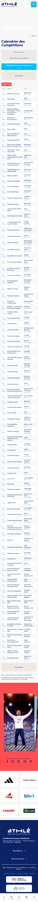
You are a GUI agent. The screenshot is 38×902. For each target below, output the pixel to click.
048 (25, 456)
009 (25, 451)
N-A (29, 100)
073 (25, 433)
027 (25, 251)
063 (25, 421)
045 (25, 439)
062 (25, 225)
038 (25, 490)
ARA (29, 125)
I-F (29, 130)
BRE (29, 187)
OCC (29, 141)
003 (25, 125)
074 (25, 331)
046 (25, 469)
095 (25, 290)
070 (25, 210)
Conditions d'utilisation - (10, 873)
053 (25, 176)
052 (25, 324)
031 (25, 141)
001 (25, 182)
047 (25, 100)
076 (25, 244)
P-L (29, 119)
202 (25, 105)
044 (25, 119)
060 (25, 159)
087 (25, 360)
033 (25, 264)
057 (25, 152)
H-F (29, 159)
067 (25, 560)
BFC (29, 112)
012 (25, 232)
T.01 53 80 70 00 (8, 842)
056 (25, 303)
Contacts (32, 873)
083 (25, 554)
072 (25, 319)
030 (25, 542)
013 (25, 283)
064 (25, 474)
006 (25, 515)
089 (25, 347)
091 (25, 426)
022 (25, 445)
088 (25, 372)
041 (25, 166)
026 (25, 276)
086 (25, 314)
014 (25, 146)
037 (25, 94)
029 (25, 187)
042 (25, 135)
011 (25, 200)
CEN (29, 94)
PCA (29, 283)
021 (25, 112)
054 (25, 217)
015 (25, 504)
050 (25, 337)
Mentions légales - (23, 873)
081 (25, 171)
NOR (29, 146)
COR (29, 105)
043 (25, 205)
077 (25, 529)
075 (25, 130)
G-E (29, 152)
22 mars (3, 93)
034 (25, 403)
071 (25, 385)
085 (25, 193)
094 (25, 397)
